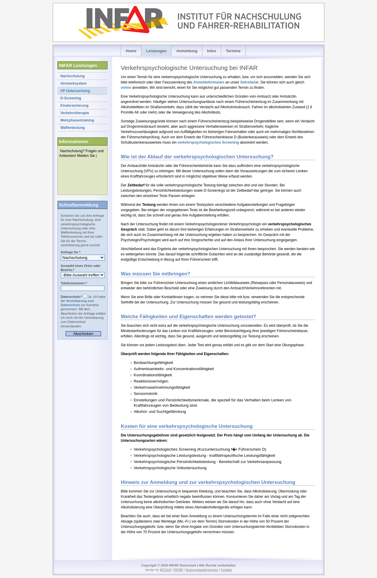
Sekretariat (249, 82)
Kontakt (226, 570)
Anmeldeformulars (208, 82)
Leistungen (156, 51)
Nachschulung (72, 76)
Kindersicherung (74, 106)
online (126, 88)
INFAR (178, 570)
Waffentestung (72, 128)
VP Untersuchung (75, 91)
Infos (211, 51)
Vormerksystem (73, 83)
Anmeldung (186, 51)
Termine (233, 51)
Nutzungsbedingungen (202, 570)
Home (131, 51)
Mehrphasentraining (77, 120)
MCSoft (165, 570)
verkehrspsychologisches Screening (208, 142)
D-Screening (70, 98)
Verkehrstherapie (74, 113)
